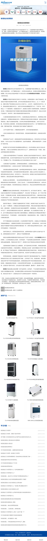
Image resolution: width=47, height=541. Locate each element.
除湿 (34, 91)
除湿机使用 (6, 217)
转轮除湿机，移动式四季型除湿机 (9, 505)
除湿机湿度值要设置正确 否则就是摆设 (11, 499)
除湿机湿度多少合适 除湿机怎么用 (10, 489)
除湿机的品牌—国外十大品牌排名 (13, 290)
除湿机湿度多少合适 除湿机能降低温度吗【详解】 (14, 479)
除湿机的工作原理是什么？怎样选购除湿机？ (12, 469)
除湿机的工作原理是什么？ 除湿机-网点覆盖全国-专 (14, 486)
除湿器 (31, 99)
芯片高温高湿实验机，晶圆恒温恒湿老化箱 (12, 450)
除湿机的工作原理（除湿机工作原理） (11, 453)
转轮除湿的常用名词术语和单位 (9, 459)
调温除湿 (7, 263)
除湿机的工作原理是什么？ (8, 472)
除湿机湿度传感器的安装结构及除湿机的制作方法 (13, 525)
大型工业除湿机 (13, 258)
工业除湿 (24, 117)
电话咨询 (41, 538)
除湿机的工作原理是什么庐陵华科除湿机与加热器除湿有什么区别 (17, 492)
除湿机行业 (26, 108)
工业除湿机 (6, 117)
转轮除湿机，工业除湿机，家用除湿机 (11, 508)
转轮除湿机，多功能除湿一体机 (9, 518)
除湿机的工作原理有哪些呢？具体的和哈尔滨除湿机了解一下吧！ (17, 456)
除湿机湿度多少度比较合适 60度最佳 (10, 440)
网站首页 (6, 538)
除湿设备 (41, 271)
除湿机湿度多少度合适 (6, 443)
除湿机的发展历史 (9, 287)
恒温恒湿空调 (32, 182)
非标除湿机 (8, 256)
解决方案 (18, 538)
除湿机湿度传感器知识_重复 (8, 502)
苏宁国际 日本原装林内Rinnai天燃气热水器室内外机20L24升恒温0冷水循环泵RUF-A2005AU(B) (17, 437)
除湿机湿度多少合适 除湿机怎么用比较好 (11, 482)
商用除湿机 (26, 180)
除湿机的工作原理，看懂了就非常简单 (11, 433)
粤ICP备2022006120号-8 (36, 534)
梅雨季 (26, 208)
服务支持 (29, 538)
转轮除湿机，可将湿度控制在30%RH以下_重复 (13, 521)
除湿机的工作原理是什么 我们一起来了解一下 (12, 512)
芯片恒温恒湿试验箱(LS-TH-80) (9, 463)
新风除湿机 (24, 260)
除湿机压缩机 (20, 195)
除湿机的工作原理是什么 (7, 495)
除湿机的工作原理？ (6, 430)
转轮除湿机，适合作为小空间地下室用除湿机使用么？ (15, 476)
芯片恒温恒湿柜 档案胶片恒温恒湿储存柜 (11, 515)
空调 (40, 184)
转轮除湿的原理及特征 (6, 466)
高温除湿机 (37, 258)
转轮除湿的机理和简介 (6, 446)
